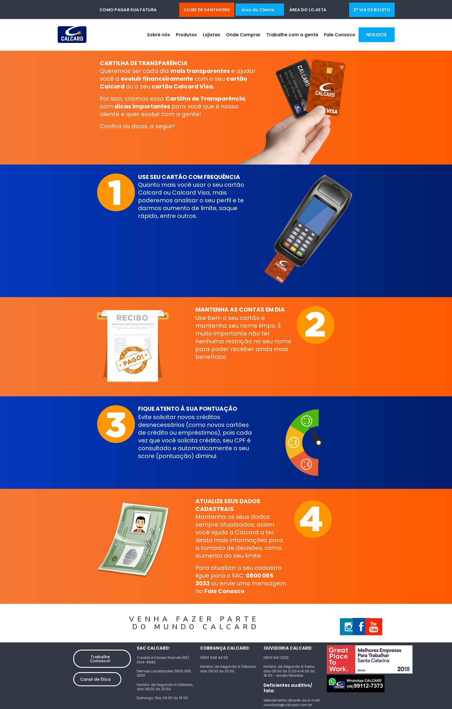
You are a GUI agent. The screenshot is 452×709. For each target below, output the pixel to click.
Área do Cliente (258, 10)
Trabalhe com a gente (292, 35)
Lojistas (211, 35)
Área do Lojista (308, 10)
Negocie (376, 35)
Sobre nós (158, 35)
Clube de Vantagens (207, 10)
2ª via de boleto (371, 10)
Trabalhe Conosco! (100, 659)
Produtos (186, 35)
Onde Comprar (243, 35)
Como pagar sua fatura (128, 10)
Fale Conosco (339, 35)
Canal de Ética (95, 679)
